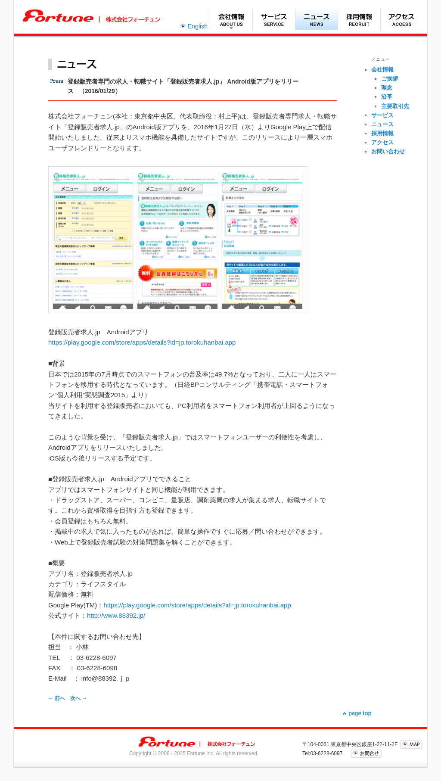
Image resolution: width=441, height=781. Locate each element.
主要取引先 (395, 106)
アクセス (401, 19)
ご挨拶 (389, 78)
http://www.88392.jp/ (116, 615)
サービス (273, 19)
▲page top (357, 713)
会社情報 (231, 19)
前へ (56, 698)
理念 (386, 87)
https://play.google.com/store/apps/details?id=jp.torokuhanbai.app (142, 342)
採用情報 (359, 19)
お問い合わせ (388, 151)
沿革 (386, 96)
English (198, 26)
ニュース (316, 19)
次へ (78, 698)
